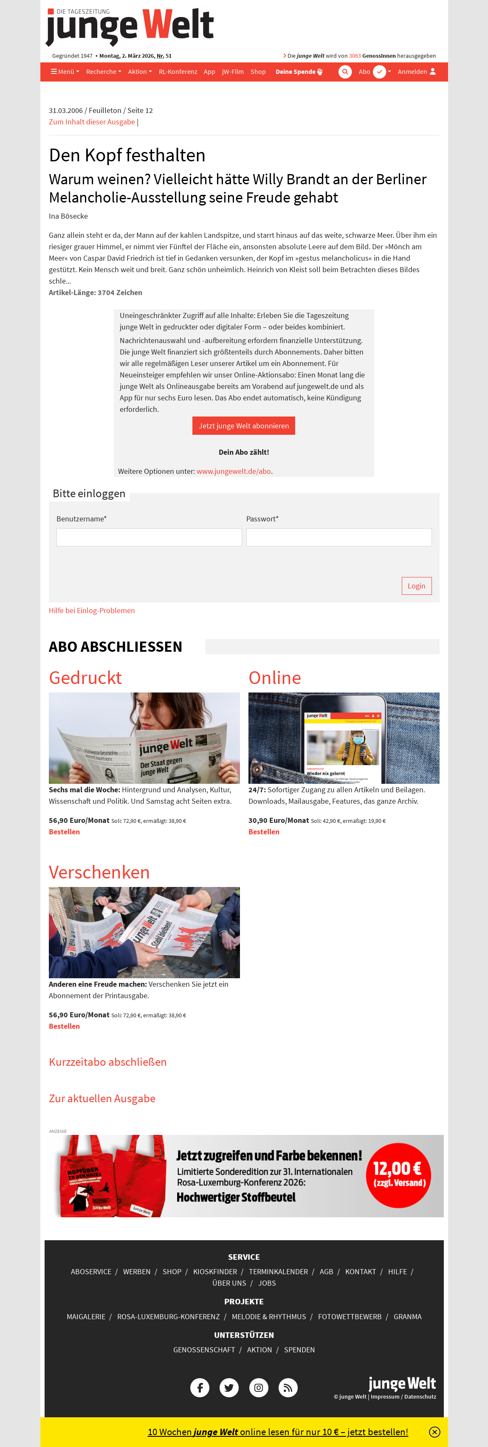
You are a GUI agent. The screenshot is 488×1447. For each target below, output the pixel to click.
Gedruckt (85, 677)
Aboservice (91, 1271)
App (209, 72)
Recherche (101, 72)
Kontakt (360, 1271)
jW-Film (233, 72)
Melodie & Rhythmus (269, 1316)
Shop (258, 72)
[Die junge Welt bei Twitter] (229, 1387)
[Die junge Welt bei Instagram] (259, 1387)
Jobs (267, 1283)
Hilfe (397, 1271)
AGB (326, 1271)
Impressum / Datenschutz (403, 1396)
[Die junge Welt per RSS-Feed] (288, 1387)
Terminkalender (278, 1271)
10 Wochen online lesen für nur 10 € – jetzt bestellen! (278, 1432)
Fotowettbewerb (350, 1316)
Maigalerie (86, 1316)
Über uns (229, 1283)
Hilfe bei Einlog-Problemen (92, 610)
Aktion (137, 72)
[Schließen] (434, 1432)
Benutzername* (81, 519)
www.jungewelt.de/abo (234, 471)
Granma (408, 1316)
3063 (355, 55)
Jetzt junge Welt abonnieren (244, 426)
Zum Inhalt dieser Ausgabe (92, 122)
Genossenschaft (204, 1349)
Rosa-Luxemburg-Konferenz (168, 1316)
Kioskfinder (215, 1271)
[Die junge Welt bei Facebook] (200, 1387)
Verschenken (99, 872)
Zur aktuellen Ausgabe (102, 1098)
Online (274, 677)
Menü (62, 72)
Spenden (299, 1349)
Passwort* (262, 519)
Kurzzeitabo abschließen (108, 1061)
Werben (137, 1271)
